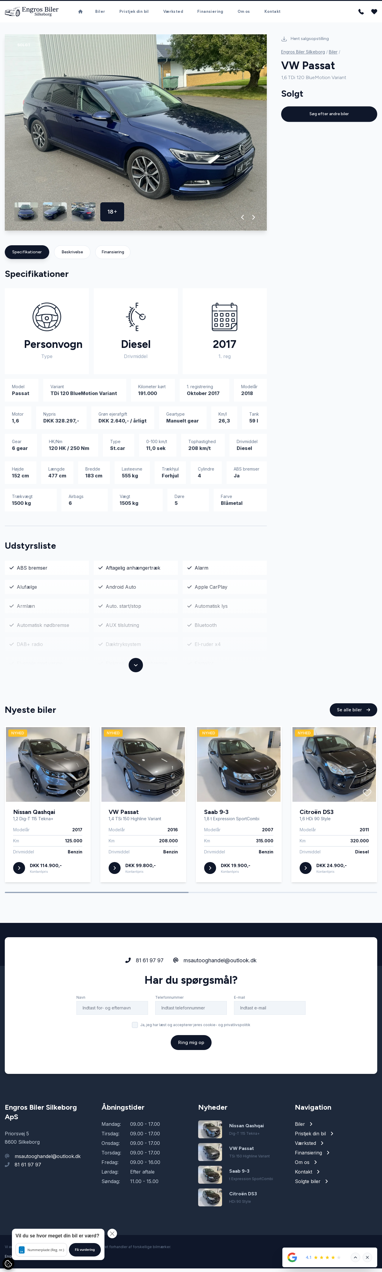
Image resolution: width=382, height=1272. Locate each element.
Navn (80, 1024)
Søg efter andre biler (329, 115)
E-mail (239, 1024)
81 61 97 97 (144, 987)
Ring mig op (191, 1069)
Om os (244, 13)
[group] (136, 136)
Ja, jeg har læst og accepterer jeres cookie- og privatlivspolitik (195, 1051)
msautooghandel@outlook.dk (215, 987)
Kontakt (272, 13)
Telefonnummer (169, 1024)
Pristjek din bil (134, 13)
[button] (242, 221)
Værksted (173, 13)
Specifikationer (27, 255)
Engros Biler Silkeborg (303, 53)
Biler (100, 13)
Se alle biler (353, 736)
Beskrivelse (72, 255)
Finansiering (210, 13)
